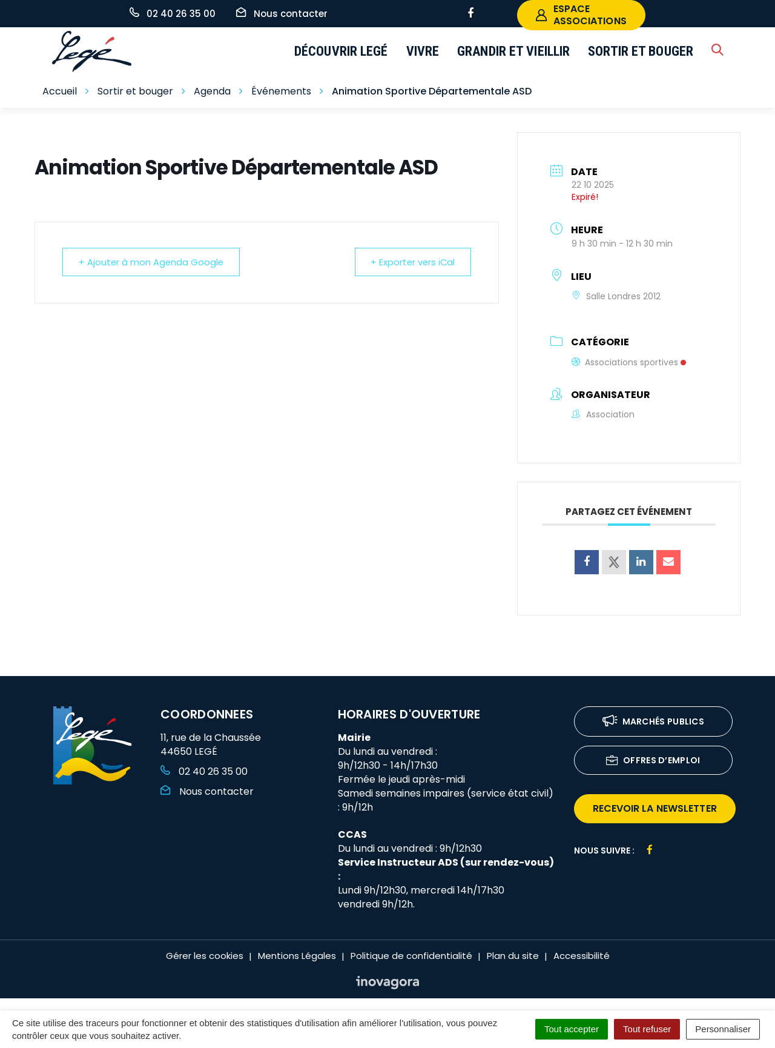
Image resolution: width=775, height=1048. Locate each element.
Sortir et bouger (640, 51)
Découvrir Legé (341, 51)
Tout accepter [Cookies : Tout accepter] (571, 1029)
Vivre (423, 51)
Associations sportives (629, 362)
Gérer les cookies (204, 955)
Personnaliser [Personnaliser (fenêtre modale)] (723, 1029)
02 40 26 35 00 (204, 771)
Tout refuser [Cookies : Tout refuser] (647, 1029)
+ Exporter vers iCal (410, 262)
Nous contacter (207, 791)
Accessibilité (581, 955)
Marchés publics (653, 722)
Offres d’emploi (653, 761)
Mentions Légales (297, 955)
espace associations (581, 15)
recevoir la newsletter (655, 808)
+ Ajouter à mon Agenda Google (153, 262)
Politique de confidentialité (411, 955)
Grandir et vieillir (513, 51)
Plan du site (513, 955)
